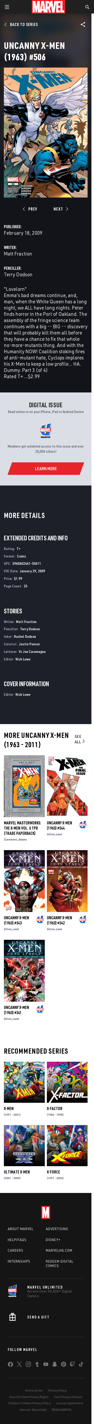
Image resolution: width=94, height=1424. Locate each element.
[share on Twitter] (19, 1365)
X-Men (9, 1108)
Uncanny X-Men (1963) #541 (16, 1010)
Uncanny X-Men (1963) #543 (16, 920)
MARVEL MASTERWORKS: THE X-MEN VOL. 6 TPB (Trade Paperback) (22, 828)
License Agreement (69, 1403)
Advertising (57, 1229)
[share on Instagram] (28, 1365)
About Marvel (20, 1229)
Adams (23, 839)
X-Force (53, 1171)
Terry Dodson (18, 274)
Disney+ (53, 1240)
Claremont (10, 839)
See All (80, 739)
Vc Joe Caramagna (32, 651)
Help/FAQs (17, 1240)
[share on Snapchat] (54, 1365)
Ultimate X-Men (17, 1171)
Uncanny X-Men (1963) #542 (59, 920)
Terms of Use (34, 1390)
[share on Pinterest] (63, 1365)
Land (59, 834)
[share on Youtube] (45, 1365)
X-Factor (54, 1108)
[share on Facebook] (10, 1365)
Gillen (51, 834)
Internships (19, 1261)
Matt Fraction (18, 254)
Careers (15, 1250)
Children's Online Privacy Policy (29, 1403)
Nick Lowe (22, 659)
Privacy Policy (57, 1390)
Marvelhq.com (59, 1250)
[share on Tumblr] (37, 1365)
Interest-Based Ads (33, 1410)
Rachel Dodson (25, 636)
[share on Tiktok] (81, 1365)
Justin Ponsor (29, 644)
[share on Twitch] (72, 1365)
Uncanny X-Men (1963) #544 (59, 825)
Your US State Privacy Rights (29, 1397)
